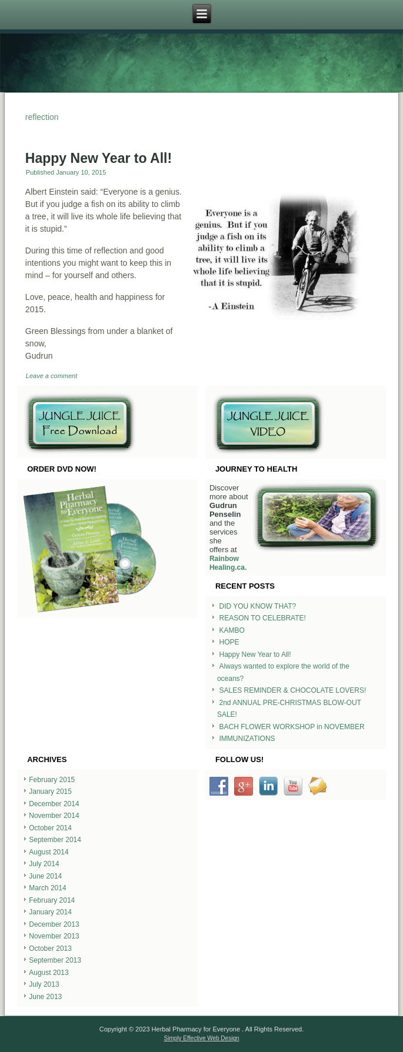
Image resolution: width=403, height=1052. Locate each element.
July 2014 (44, 864)
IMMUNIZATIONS (247, 738)
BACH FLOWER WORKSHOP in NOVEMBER (292, 727)
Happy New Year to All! (98, 158)
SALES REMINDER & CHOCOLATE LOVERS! (293, 690)
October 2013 (50, 948)
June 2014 (45, 876)
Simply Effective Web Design (201, 1038)
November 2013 (54, 936)
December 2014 (54, 804)
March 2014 (47, 888)
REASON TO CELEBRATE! (262, 618)
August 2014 (48, 852)
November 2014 (54, 815)
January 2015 (50, 791)
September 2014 (55, 840)
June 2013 (45, 997)
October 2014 (50, 828)
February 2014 (52, 900)
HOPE (229, 642)
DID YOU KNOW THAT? (258, 606)
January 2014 (50, 912)
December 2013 (54, 924)
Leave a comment (51, 375)
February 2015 (52, 780)
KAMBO (232, 630)
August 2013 (48, 972)
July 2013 (44, 984)
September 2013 (55, 960)
